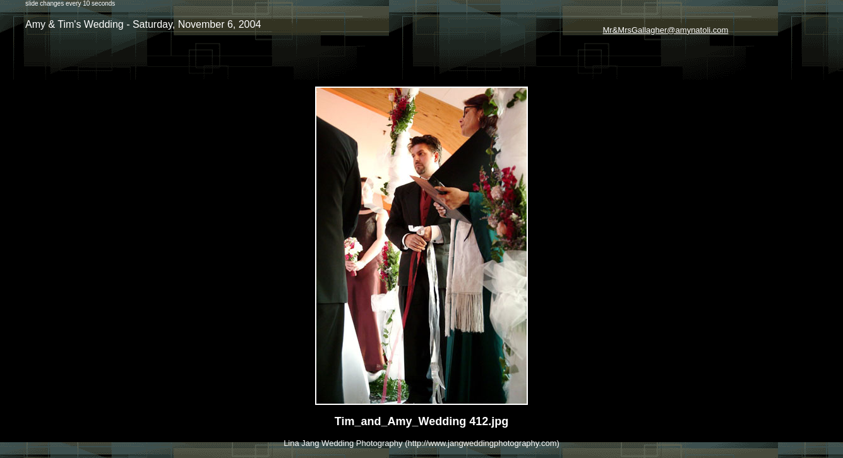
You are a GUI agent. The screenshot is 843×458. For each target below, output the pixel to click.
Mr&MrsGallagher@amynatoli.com (666, 30)
